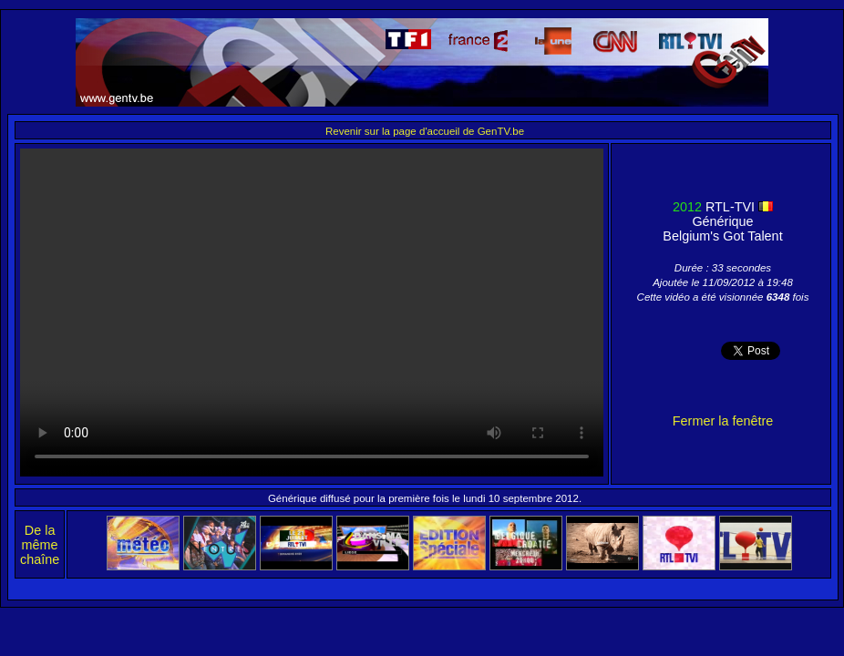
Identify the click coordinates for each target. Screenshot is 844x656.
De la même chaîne (39, 545)
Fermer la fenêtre (723, 421)
